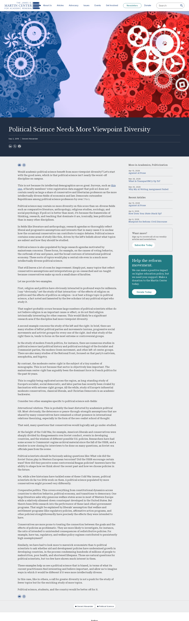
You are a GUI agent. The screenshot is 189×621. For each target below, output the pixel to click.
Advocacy (73, 5)
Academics (144, 165)
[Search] (181, 5)
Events (98, 5)
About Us (47, 5)
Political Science (106, 606)
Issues (86, 5)
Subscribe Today (144, 245)
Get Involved (112, 5)
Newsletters (132, 5)
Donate (147, 5)
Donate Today (144, 292)
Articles (60, 5)
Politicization (160, 165)
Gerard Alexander (30, 139)
